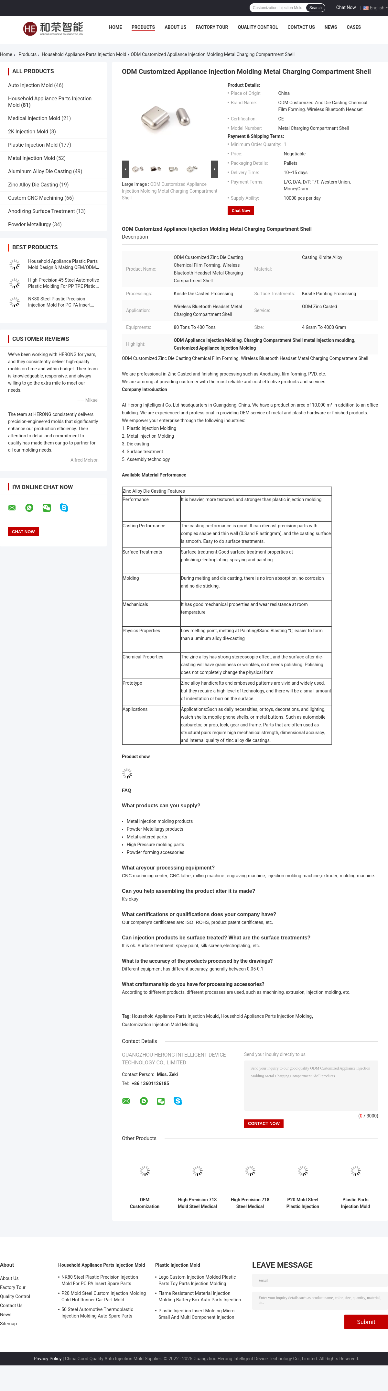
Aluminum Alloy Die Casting (40, 171)
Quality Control (258, 27)
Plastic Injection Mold (33, 145)
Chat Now (346, 7)
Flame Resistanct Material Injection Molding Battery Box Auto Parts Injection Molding (199, 1297)
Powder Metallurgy (29, 224)
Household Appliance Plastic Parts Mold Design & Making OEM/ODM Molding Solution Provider (63, 267)
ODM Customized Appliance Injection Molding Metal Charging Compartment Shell (169, 191)
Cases (354, 27)
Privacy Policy (47, 1358)
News (331, 27)
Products (143, 27)
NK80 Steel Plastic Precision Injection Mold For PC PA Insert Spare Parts (59, 305)
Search (315, 8)
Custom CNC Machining (35, 198)
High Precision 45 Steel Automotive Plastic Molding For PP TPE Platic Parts (63, 286)
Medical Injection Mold (34, 118)
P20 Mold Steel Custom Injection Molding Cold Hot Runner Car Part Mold (103, 1296)
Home (115, 27)
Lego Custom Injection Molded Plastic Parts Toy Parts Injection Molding (197, 1280)
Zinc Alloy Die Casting (33, 185)
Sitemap (8, 1323)
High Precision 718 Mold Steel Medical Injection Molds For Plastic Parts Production (197, 1203)
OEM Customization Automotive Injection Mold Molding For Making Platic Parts (144, 1203)
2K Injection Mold (28, 132)
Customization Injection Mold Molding (160, 1024)
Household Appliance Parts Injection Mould (175, 1016)
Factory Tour (212, 27)
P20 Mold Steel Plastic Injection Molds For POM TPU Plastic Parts (303, 1203)
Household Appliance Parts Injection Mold (84, 54)
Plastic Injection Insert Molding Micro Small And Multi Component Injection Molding (196, 1315)
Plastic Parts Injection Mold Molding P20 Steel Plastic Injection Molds (355, 1203)
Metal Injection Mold (31, 158)
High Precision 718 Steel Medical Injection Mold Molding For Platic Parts (250, 1203)
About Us (175, 27)
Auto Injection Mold (30, 85)
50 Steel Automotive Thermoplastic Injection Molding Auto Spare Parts (97, 1312)
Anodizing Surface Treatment (41, 211)
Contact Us (301, 27)
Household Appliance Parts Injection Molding (266, 1016)
